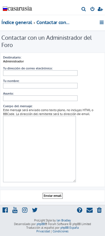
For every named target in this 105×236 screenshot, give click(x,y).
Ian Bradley (64, 220)
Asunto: (8, 93)
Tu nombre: (11, 81)
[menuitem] (84, 9)
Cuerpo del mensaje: (17, 106)
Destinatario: (12, 57)
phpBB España (69, 227)
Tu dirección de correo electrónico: (28, 68)
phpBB (41, 224)
